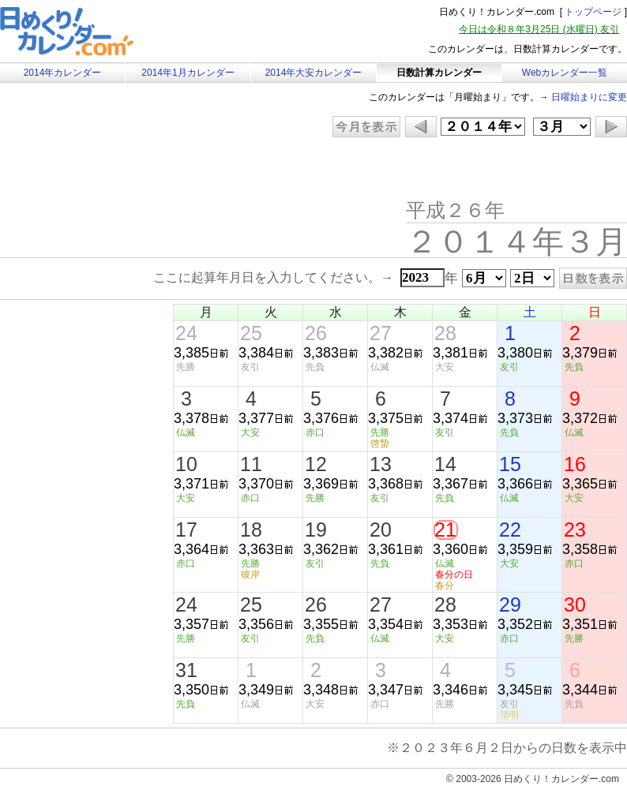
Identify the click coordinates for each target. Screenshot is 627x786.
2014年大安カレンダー (313, 72)
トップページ (593, 11)
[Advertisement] (133, 170)
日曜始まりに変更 (589, 97)
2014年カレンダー (63, 72)
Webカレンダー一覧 (564, 72)
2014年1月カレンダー (187, 72)
